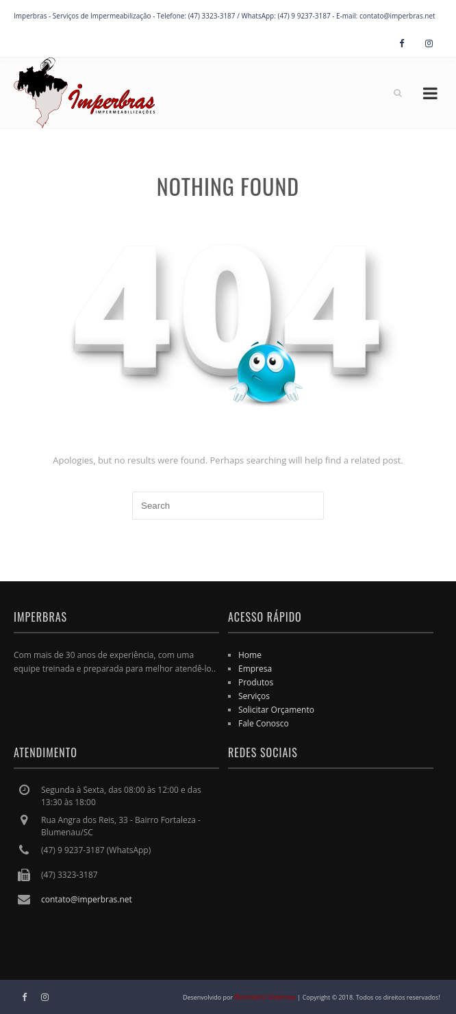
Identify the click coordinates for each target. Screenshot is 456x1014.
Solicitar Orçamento (276, 709)
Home (250, 655)
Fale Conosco (263, 723)
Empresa (255, 668)
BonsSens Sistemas (265, 997)
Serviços (254, 696)
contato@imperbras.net (86, 899)
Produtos (255, 682)
